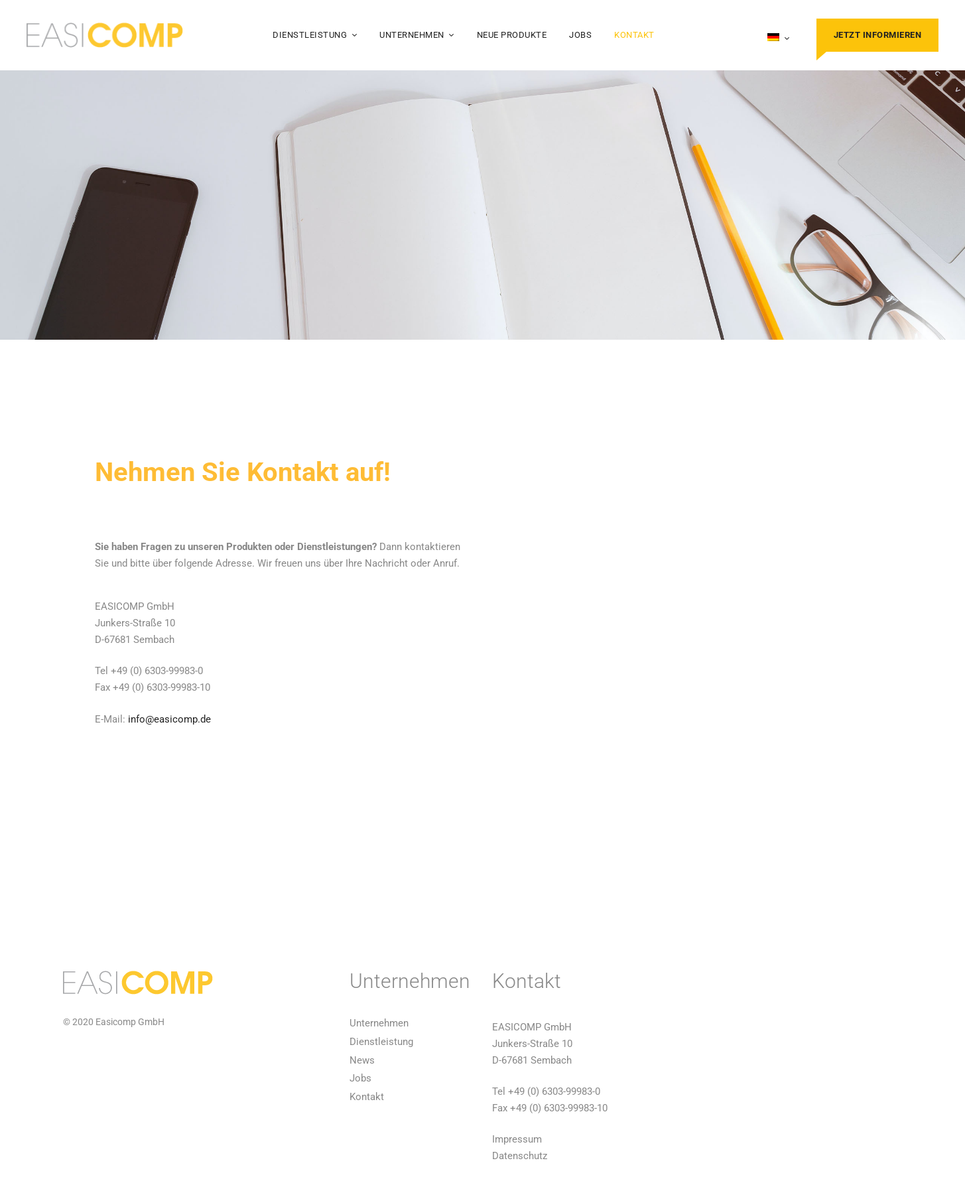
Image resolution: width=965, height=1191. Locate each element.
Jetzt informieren (878, 35)
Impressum (517, 1139)
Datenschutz (519, 1156)
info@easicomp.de (169, 719)
